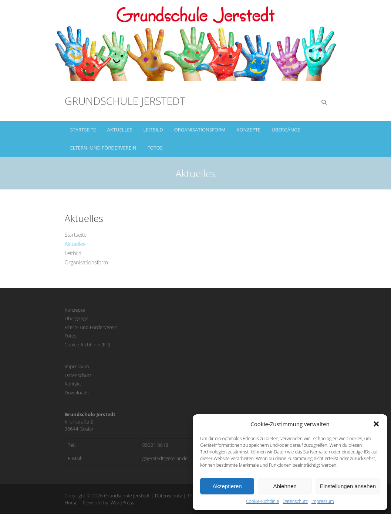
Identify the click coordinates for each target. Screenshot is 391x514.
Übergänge (286, 129)
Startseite (83, 129)
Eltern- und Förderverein (103, 147)
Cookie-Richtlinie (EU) (87, 344)
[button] (376, 424)
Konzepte (249, 129)
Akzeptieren (227, 486)
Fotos (155, 147)
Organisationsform (200, 129)
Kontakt (73, 383)
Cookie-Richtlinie (262, 501)
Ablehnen (284, 486)
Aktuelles (119, 129)
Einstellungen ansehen (348, 486)
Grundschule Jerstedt (125, 100)
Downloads (77, 392)
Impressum (322, 501)
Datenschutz (295, 501)
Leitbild (153, 129)
